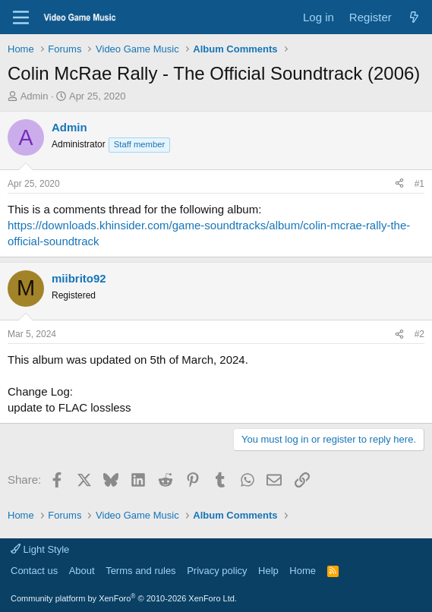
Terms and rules (140, 570)
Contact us (34, 570)
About (82, 570)
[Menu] (21, 17)
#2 (419, 334)
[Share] (399, 184)
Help (268, 570)
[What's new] (414, 17)
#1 (419, 183)
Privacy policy (217, 570)
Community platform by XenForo (124, 598)
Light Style (40, 549)
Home (302, 570)
